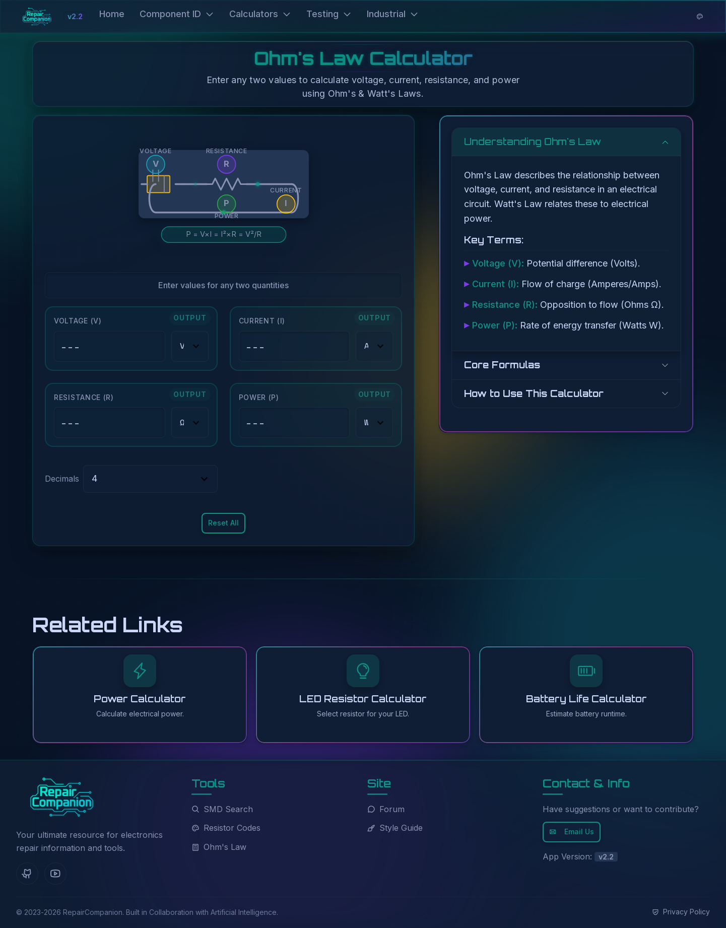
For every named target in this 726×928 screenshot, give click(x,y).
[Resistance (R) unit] (190, 422)
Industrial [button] (393, 14)
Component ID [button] (177, 14)
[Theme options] (700, 17)
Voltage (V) (78, 320)
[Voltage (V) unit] (190, 346)
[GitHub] (27, 874)
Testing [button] (329, 14)
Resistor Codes (225, 828)
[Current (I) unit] (374, 346)
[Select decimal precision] (150, 479)
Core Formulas (502, 364)
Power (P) (259, 397)
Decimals (62, 479)
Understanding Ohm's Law (532, 141)
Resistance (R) (84, 397)
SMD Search (222, 809)
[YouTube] (55, 874)
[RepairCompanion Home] (61, 797)
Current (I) (262, 320)
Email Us (571, 831)
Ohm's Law (218, 847)
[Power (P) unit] (374, 422)
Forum (386, 809)
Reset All (223, 522)
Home (111, 14)
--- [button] (70, 346)
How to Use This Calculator (534, 393)
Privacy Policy (681, 911)
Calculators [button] (260, 14)
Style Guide (395, 828)
